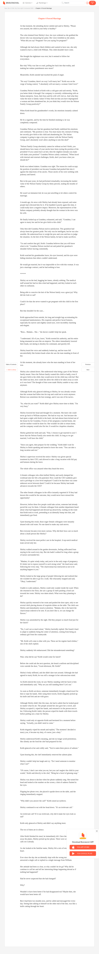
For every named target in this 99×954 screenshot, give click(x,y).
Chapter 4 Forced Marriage (43, 8)
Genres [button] (27, 3)
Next (88, 370)
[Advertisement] (49, 924)
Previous (87, 364)
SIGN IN (92, 2)
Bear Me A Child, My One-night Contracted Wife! (19, 8)
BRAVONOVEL (11, 3)
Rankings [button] (41, 3)
